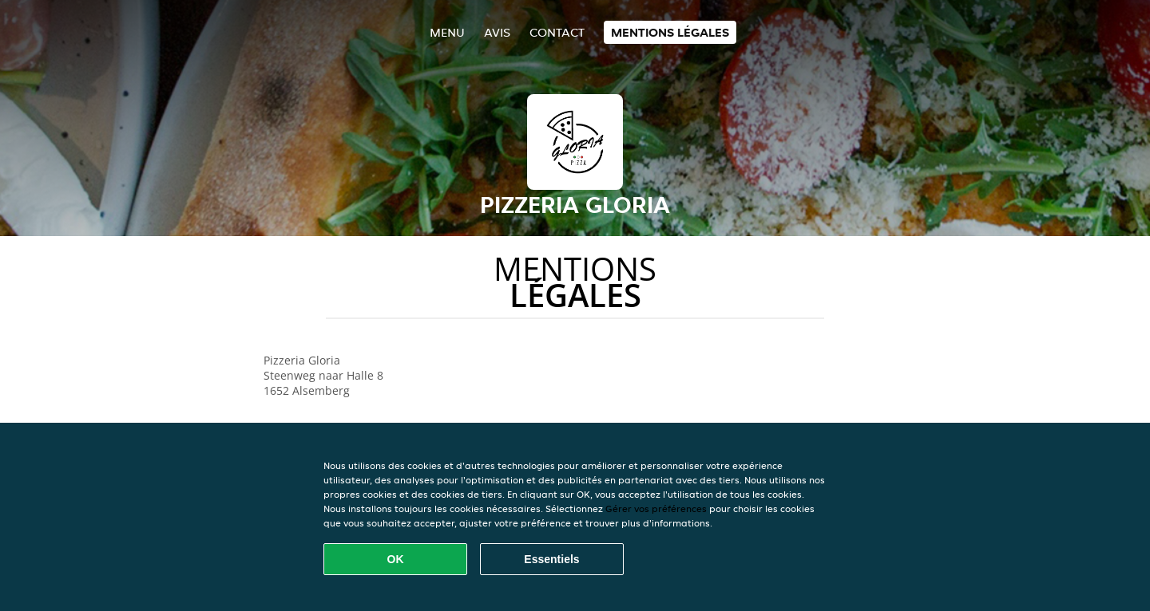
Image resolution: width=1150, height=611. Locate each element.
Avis (497, 32)
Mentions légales (670, 32)
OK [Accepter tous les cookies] (395, 559)
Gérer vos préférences (656, 508)
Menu (447, 32)
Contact (557, 32)
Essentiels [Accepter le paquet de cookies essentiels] (551, 559)
